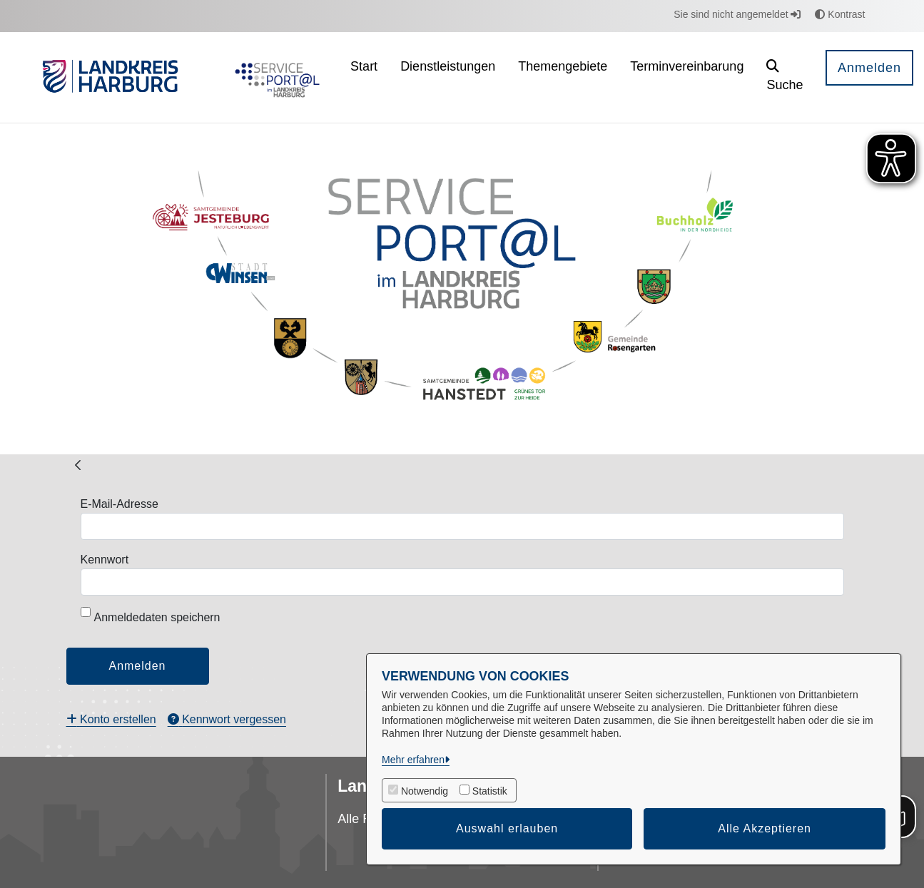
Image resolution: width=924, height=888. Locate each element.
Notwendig (424, 791)
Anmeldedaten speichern (150, 615)
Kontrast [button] (840, 14)
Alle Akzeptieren (764, 828)
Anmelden (869, 68)
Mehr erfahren (413, 759)
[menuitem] (364, 77)
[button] (785, 77)
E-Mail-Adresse (119, 504)
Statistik (489, 791)
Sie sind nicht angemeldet (737, 14)
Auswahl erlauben (507, 828)
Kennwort (105, 559)
